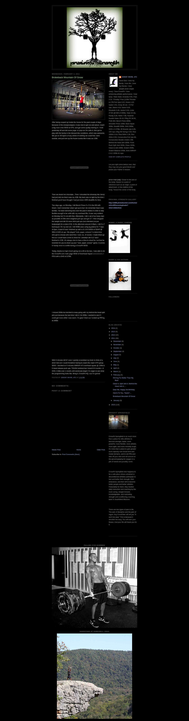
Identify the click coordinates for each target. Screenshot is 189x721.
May (115, 365)
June (115, 361)
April (115, 368)
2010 (113, 405)
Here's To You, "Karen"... (122, 393)
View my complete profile (120, 157)
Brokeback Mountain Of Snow (124, 396)
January (116, 400)
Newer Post (56, 450)
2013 (113, 332)
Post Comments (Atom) (71, 454)
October (116, 348)
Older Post (101, 450)
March (116, 371)
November (117, 345)
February (117, 375)
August (116, 355)
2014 (113, 328)
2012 (113, 335)
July (115, 358)
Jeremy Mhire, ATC (129, 77)
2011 (113, 338)
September (117, 351)
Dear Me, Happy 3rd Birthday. (124, 390)
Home (79, 450)
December (117, 341)
